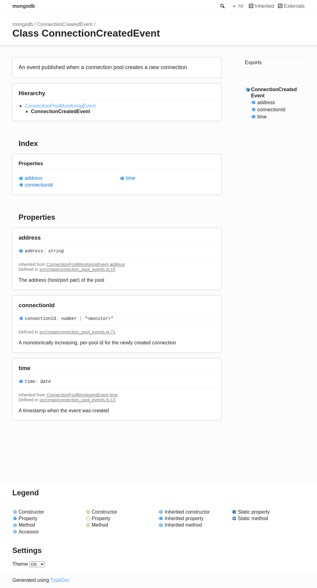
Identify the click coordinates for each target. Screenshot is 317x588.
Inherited (264, 6)
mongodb (23, 6)
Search (222, 6)
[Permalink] (47, 238)
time (130, 178)
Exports (253, 62)
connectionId (39, 185)
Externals (294, 6)
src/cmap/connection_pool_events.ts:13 (77, 399)
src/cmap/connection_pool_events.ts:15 (77, 269)
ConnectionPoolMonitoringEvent (60, 105)
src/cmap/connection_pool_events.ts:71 (77, 331)
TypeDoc (60, 580)
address (33, 178)
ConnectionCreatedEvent (65, 24)
